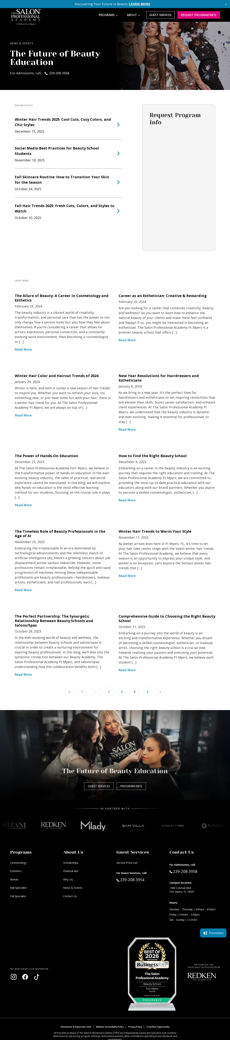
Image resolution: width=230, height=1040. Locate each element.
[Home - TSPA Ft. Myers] (26, 15)
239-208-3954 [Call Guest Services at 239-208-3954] (130, 879)
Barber (14, 879)
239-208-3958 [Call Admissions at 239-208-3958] (183, 871)
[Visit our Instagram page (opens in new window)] (13, 976)
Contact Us (70, 896)
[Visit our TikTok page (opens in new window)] (36, 976)
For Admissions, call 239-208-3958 (39, 73)
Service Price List (127, 862)
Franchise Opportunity (158, 1026)
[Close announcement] (226, 4)
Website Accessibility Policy (110, 1026)
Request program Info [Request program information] (198, 15)
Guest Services (160, 15)
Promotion (213, 933)
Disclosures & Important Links (76, 1026)
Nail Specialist (18, 887)
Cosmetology (18, 862)
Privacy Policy (135, 1026)
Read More (23, 349)
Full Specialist (18, 896)
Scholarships (71, 862)
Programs (107, 15)
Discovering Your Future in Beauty (112, 4)
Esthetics (16, 871)
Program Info (131, 786)
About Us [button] (73, 852)
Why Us (68, 879)
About (132, 15)
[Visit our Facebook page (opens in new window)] (25, 976)
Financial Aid (70, 871)
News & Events (72, 887)
